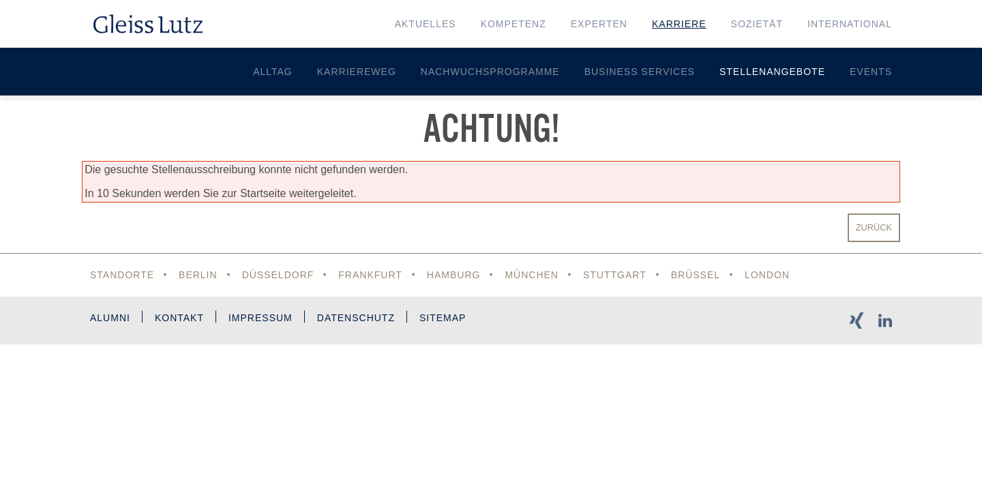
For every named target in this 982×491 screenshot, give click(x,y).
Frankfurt (370, 274)
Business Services (639, 71)
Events (871, 71)
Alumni (110, 317)
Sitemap (442, 317)
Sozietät (757, 23)
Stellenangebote (772, 71)
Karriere (679, 23)
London (767, 274)
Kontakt (179, 317)
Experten (599, 23)
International (849, 23)
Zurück (874, 227)
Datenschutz (356, 317)
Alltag (273, 71)
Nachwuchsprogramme (490, 71)
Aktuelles (425, 23)
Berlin (198, 274)
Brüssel (695, 274)
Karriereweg (356, 71)
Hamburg (454, 274)
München (532, 274)
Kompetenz (513, 23)
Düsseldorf (278, 274)
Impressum (260, 317)
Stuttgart (614, 274)
